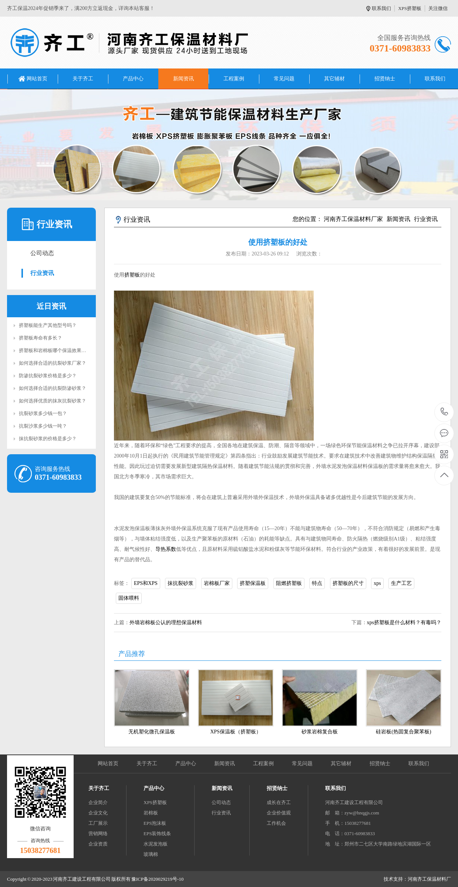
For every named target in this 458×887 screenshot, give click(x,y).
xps (377, 583)
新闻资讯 (183, 78)
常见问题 (284, 78)
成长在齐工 (279, 802)
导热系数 (165, 549)
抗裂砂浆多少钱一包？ (43, 413)
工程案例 (233, 78)
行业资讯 (42, 273)
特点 (317, 583)
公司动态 (42, 253)
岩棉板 (151, 813)
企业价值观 (279, 813)
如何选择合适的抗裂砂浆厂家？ (52, 363)
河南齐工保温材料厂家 (353, 219)
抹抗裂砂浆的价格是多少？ (48, 438)
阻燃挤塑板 (289, 583)
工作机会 (276, 823)
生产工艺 (401, 583)
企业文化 (98, 813)
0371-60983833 (444, 412)
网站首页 (37, 78)
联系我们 (381, 8)
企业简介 (98, 802)
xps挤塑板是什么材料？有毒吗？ (404, 622)
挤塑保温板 (253, 583)
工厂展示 (98, 823)
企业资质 (98, 844)
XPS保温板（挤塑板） (235, 731)
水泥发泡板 (156, 844)
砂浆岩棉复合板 (320, 731)
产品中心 (133, 78)
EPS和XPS (146, 583)
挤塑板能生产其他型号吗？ (48, 325)
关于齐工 (83, 78)
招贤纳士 (384, 78)
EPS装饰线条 (157, 833)
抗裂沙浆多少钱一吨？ (43, 426)
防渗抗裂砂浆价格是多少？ (48, 375)
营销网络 (98, 833)
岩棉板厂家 (217, 583)
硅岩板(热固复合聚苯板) (403, 731)
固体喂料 (128, 598)
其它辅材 (334, 78)
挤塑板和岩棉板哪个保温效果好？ (55, 350)
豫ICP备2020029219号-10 (157, 879)
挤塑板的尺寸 (348, 583)
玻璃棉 (151, 854)
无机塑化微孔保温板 (151, 731)
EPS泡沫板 (155, 823)
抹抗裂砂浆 (180, 583)
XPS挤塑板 (409, 8)
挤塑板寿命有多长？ (40, 338)
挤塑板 (132, 275)
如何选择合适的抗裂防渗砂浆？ (52, 388)
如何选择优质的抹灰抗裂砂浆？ (52, 401)
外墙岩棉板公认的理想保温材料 (165, 622)
